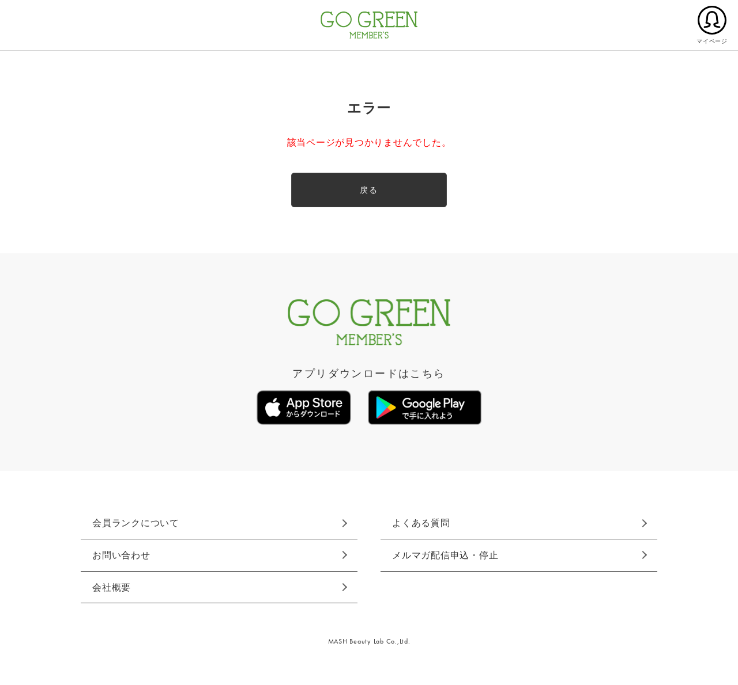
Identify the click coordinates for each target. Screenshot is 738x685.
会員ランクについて (135, 523)
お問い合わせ (121, 555)
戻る (369, 190)
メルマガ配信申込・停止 (445, 555)
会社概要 (111, 587)
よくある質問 (421, 523)
